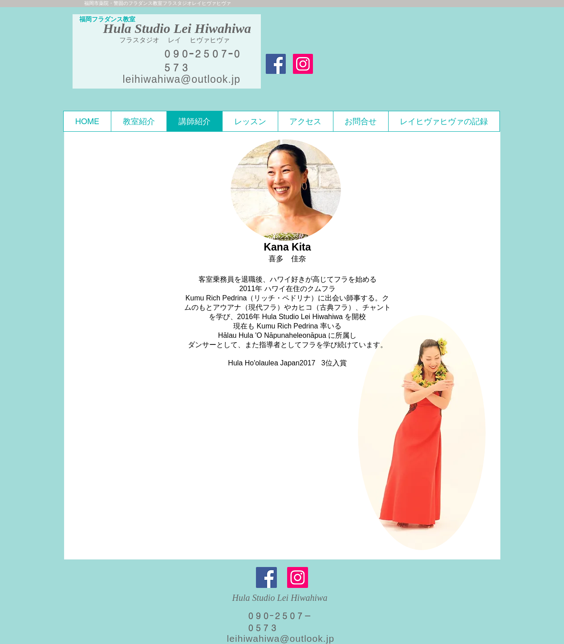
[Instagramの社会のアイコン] (303, 64)
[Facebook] (266, 577)
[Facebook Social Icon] (276, 64)
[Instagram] (297, 577)
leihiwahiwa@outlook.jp (182, 79)
